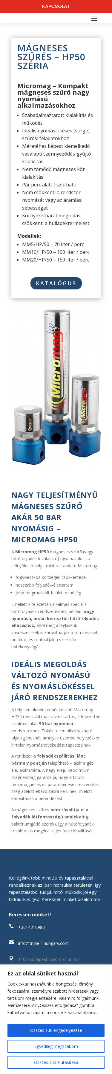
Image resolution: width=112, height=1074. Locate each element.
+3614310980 (31, 927)
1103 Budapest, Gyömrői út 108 (49, 959)
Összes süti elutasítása (56, 1062)
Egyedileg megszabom (56, 1046)
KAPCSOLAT (56, 6)
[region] (56, 1019)
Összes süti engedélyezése (56, 1030)
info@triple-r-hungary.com (43, 943)
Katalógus (56, 283)
